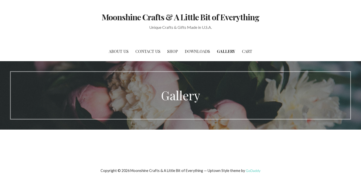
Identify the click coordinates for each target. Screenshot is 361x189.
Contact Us (147, 51)
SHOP (172, 51)
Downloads (197, 51)
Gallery (226, 51)
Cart (247, 51)
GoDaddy (253, 170)
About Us (119, 51)
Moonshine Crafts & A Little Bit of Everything (180, 17)
